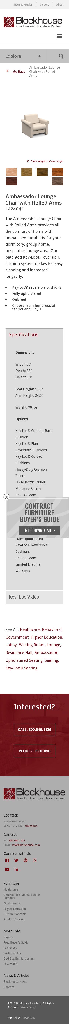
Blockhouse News (15, 982)
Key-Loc (9, 937)
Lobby (11, 644)
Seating (51, 660)
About (59, 4)
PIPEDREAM (29, 1017)
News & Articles (23, 4)
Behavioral (52, 629)
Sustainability (12, 953)
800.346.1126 (17, 840)
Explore (23, 56)
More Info (12, 931)
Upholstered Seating (24, 660)
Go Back (15, 71)
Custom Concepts (15, 914)
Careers (44, 4)
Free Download (39, 530)
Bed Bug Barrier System (19, 958)
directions (31, 826)
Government (17, 637)
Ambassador (46, 652)
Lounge (53, 644)
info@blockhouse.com (26, 845)
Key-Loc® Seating (21, 668)
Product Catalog (14, 919)
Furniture (11, 883)
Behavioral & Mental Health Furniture (22, 896)
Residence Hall (19, 652)
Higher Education (46, 637)
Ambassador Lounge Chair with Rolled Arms (44, 71)
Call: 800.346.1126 (7, 36)
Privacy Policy (28, 1007)
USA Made (10, 964)
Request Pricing (21, 36)
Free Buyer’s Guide (16, 942)
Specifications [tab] (34, 335)
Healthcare (30, 629)
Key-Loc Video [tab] (34, 597)
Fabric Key (10, 948)
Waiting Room (32, 644)
